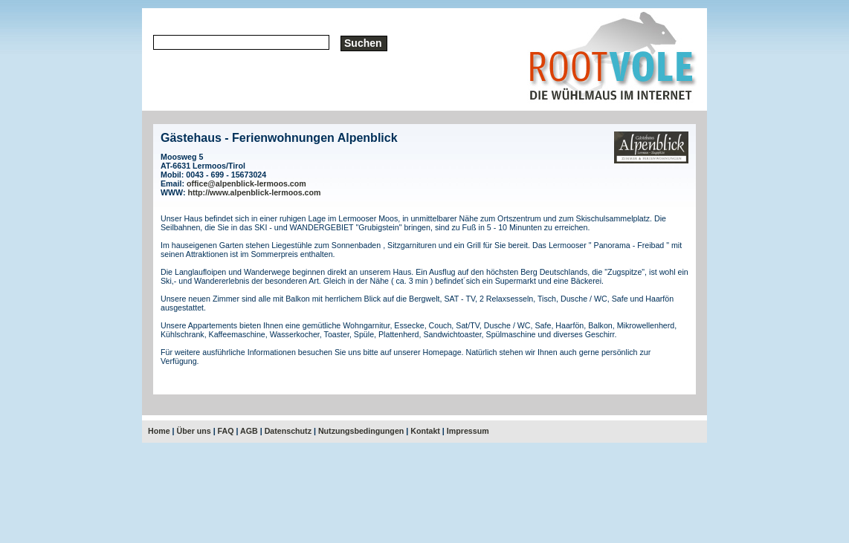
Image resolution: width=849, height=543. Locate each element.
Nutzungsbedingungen (361, 430)
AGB (249, 430)
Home (159, 430)
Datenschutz (288, 430)
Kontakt (425, 430)
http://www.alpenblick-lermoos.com (254, 192)
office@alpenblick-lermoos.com (246, 183)
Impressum (468, 430)
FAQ (226, 430)
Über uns (194, 430)
